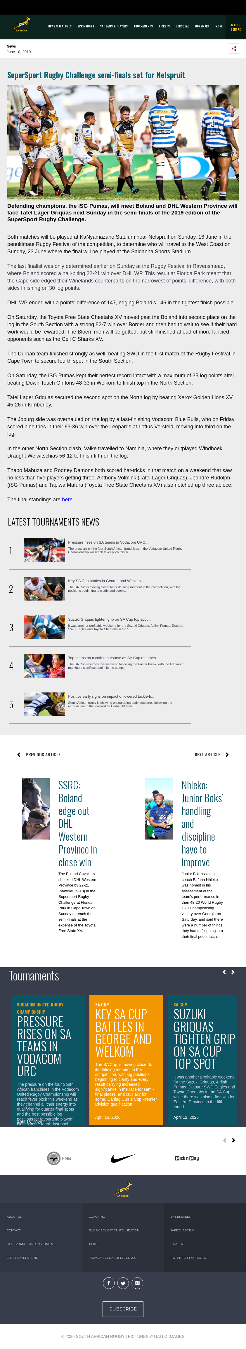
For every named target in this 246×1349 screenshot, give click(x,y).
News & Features (60, 26)
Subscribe (123, 1309)
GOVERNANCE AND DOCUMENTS (31, 1244)
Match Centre (236, 27)
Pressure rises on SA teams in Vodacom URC (44, 1046)
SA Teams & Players (114, 26)
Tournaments (143, 26)
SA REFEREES (180, 1217)
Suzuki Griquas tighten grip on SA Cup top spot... (109, 619)
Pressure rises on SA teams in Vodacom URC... (108, 542)
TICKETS (164, 26)
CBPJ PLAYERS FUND (22, 1258)
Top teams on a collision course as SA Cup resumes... (113, 658)
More (219, 26)
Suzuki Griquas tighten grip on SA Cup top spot (204, 1038)
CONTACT (13, 1230)
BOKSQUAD (182, 26)
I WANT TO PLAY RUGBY (189, 1258)
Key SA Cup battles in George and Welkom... (106, 581)
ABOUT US (14, 1217)
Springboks (85, 26)
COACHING (97, 1217)
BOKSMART (202, 26)
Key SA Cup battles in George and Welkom (123, 1032)
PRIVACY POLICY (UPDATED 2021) (113, 1258)
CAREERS (177, 1244)
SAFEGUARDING (183, 1230)
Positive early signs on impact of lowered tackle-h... (111, 696)
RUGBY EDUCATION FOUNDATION (114, 1230)
